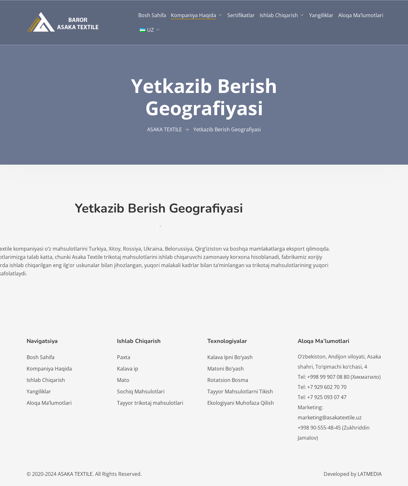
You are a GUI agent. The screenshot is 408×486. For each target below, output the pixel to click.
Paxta (123, 357)
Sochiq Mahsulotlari (141, 391)
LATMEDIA (370, 473)
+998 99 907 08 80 (329, 376)
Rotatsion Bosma (227, 380)
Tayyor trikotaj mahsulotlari (150, 402)
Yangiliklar (321, 15)
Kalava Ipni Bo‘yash (230, 357)
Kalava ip (127, 368)
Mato (123, 380)
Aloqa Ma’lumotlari (360, 15)
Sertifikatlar (241, 15)
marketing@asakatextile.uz (330, 417)
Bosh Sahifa (152, 15)
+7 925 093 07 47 (326, 397)
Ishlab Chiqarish (279, 15)
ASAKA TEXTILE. (76, 473)
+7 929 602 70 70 (326, 387)
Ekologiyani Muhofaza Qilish (240, 402)
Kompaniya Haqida (193, 15)
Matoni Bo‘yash (225, 368)
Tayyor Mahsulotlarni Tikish (240, 391)
